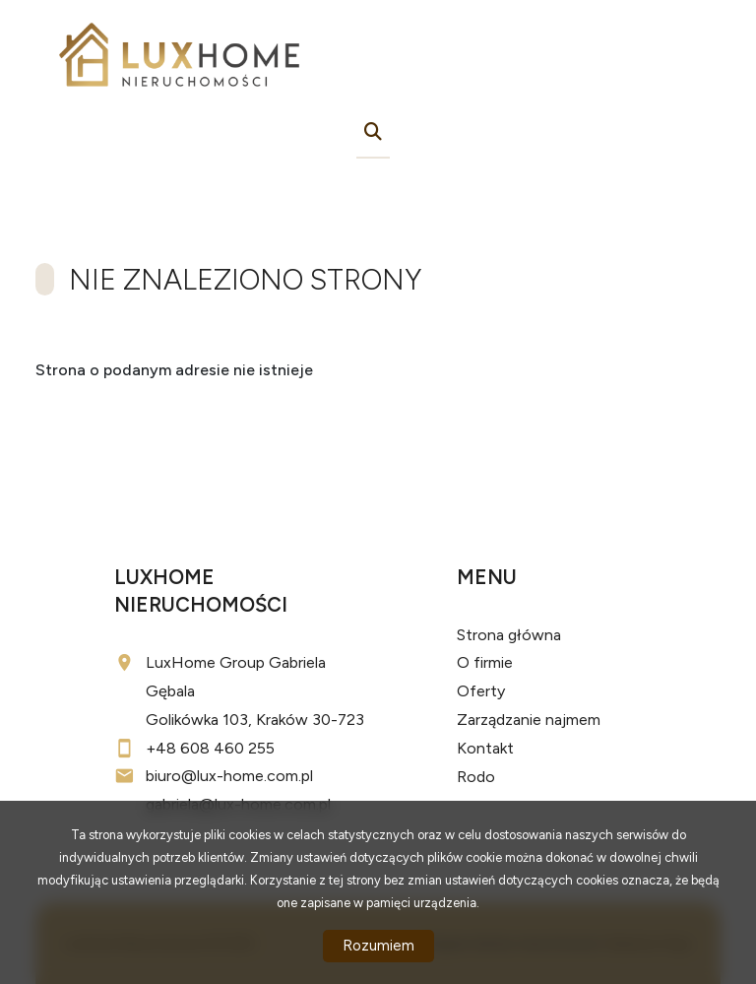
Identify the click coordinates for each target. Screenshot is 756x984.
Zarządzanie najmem (528, 719)
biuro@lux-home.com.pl (229, 775)
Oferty (481, 691)
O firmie (485, 662)
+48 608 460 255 (210, 748)
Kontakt (485, 748)
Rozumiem (378, 945)
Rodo (476, 776)
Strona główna (509, 634)
